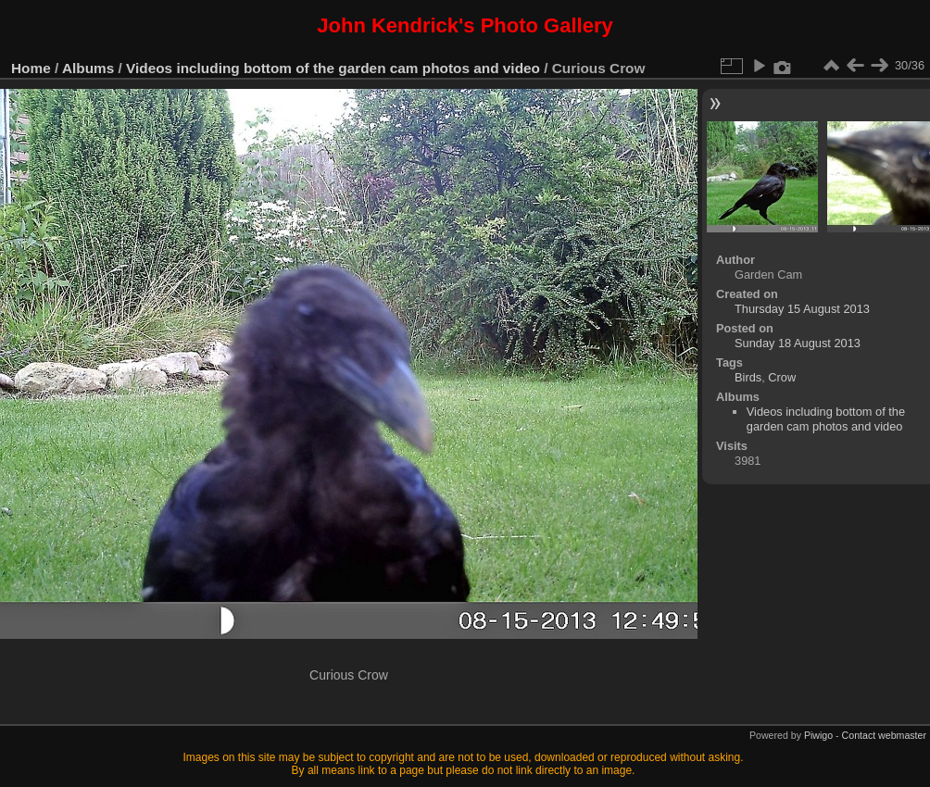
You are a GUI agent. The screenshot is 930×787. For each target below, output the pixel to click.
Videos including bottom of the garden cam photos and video (333, 68)
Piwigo (818, 735)
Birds (748, 377)
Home (31, 68)
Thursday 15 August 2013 (802, 309)
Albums (88, 68)
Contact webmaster (884, 735)
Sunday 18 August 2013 (798, 343)
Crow (782, 377)
